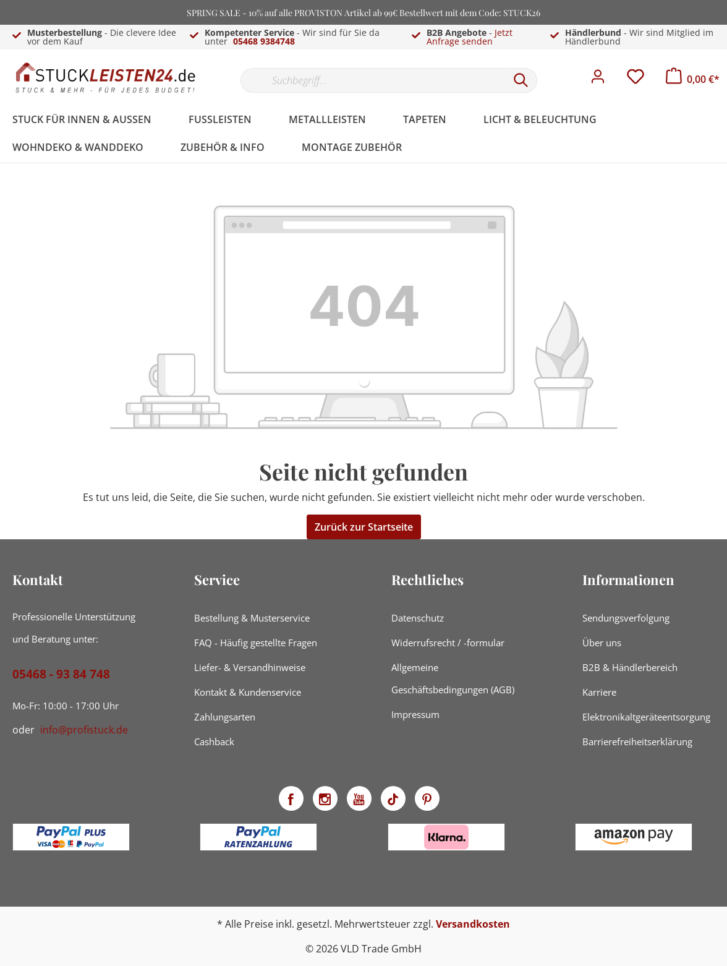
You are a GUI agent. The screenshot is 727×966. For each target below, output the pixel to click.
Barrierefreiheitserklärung (637, 741)
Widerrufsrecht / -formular (447, 642)
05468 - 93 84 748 (61, 674)
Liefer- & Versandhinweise (249, 667)
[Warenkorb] (692, 79)
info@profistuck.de (84, 730)
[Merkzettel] (635, 79)
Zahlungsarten (224, 717)
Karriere (599, 692)
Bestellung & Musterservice (252, 618)
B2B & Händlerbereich (630, 667)
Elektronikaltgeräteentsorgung (646, 717)
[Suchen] (521, 80)
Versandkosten (473, 924)
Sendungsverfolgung (626, 618)
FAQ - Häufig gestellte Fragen (255, 642)
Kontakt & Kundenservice (247, 692)
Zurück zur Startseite (364, 527)
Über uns (601, 642)
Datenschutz (417, 618)
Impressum (415, 714)
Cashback (214, 741)
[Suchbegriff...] (372, 80)
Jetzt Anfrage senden (469, 37)
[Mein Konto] (598, 79)
